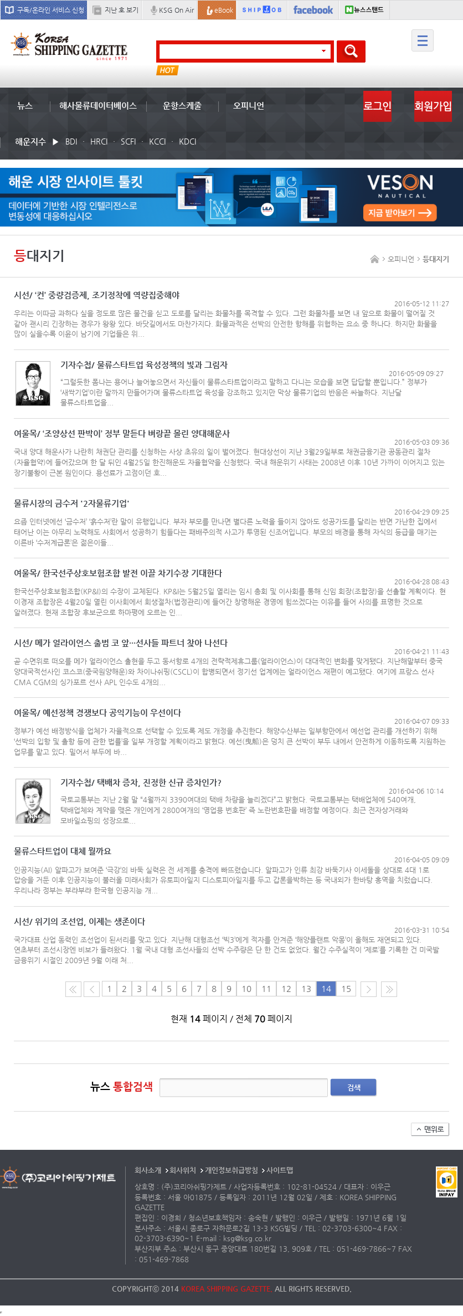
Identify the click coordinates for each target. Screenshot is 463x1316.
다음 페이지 (369, 989)
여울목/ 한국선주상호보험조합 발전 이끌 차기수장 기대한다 (118, 573)
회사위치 (182, 1170)
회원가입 (433, 106)
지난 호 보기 (121, 10)
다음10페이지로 (389, 989)
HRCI (98, 141)
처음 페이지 (73, 989)
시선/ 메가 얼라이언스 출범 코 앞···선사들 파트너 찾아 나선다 (121, 643)
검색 (354, 1087)
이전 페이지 (92, 989)
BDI (71, 141)
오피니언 (248, 105)
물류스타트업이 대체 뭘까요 (62, 851)
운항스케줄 (182, 105)
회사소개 (148, 1170)
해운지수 (30, 141)
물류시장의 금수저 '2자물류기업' (72, 504)
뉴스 (25, 105)
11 (266, 988)
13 (306, 988)
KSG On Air (176, 10)
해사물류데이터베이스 (98, 105)
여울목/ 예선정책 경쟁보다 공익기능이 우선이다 (97, 713)
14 (326, 988)
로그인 (377, 106)
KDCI (187, 141)
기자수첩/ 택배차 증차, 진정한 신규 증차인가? (141, 783)
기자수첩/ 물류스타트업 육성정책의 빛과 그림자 (144, 365)
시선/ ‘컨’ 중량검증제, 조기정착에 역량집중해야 (96, 295)
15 (346, 988)
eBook (223, 10)
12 (286, 988)
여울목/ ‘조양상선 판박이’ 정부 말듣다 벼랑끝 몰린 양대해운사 (122, 434)
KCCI (157, 141)
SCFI (128, 141)
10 (246, 988)
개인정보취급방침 (231, 1170)
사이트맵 (279, 1170)
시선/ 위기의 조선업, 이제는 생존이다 (79, 922)
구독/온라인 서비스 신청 (50, 10)
